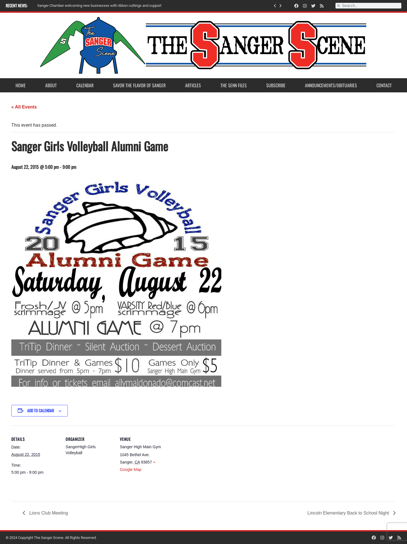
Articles (193, 85)
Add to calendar (40, 410)
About (51, 85)
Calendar (85, 85)
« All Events (24, 107)
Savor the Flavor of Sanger (139, 85)
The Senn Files (233, 85)
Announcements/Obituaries (331, 85)
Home (21, 85)
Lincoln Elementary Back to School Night (349, 513)
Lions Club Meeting (48, 513)
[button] (275, 6)
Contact (384, 85)
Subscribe (275, 85)
